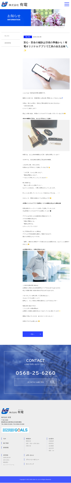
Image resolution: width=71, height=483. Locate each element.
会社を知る (6, 460)
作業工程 (28, 446)
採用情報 (5, 455)
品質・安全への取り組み (32, 443)
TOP (54, 27)
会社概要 (51, 446)
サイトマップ (30, 464)
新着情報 (8, 43)
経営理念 (51, 443)
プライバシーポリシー (32, 460)
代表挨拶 (51, 441)
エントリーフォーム (8, 465)
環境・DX (51, 450)
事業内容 (28, 441)
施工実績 (6, 443)
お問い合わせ (30, 455)
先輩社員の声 (7, 457)
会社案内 (51, 439)
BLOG (7, 36)
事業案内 (28, 439)
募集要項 (5, 462)
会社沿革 (51, 448)
